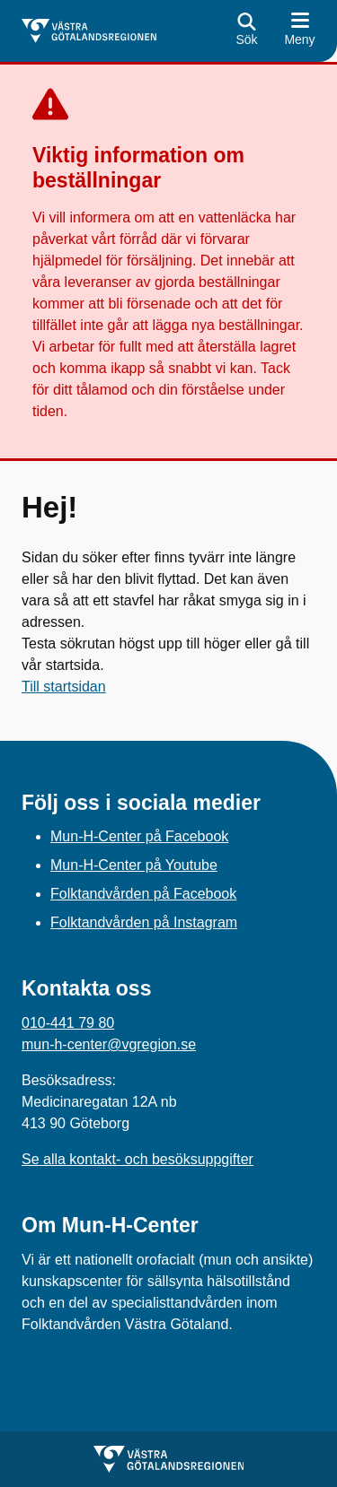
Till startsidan (64, 686)
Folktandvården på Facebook (143, 893)
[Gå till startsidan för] (89, 31)
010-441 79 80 (68, 1022)
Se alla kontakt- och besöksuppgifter (137, 1159)
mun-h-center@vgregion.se (109, 1044)
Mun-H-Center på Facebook (139, 836)
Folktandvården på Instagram (143, 922)
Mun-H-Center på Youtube (133, 865)
